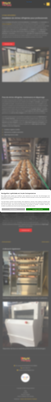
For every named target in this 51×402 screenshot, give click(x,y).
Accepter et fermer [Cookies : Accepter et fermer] (38, 209)
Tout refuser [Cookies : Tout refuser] (29, 1)
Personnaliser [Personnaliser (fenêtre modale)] (13, 209)
